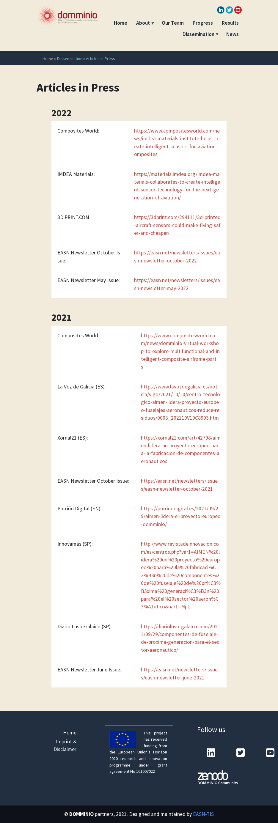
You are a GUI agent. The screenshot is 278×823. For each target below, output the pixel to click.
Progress (203, 23)
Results (230, 23)
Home (120, 23)
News (232, 34)
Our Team (173, 23)
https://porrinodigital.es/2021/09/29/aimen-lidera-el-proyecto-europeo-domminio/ (181, 516)
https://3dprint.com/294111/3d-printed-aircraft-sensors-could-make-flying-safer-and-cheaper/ (177, 225)
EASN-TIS (203, 814)
